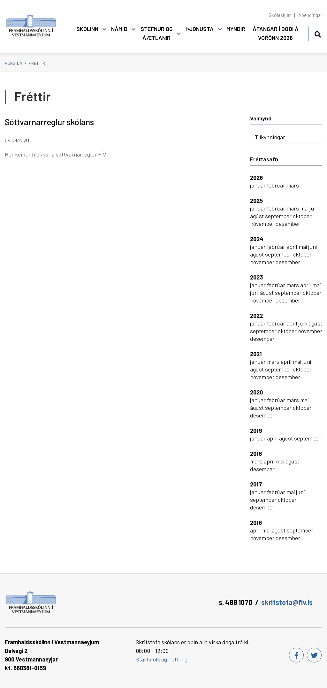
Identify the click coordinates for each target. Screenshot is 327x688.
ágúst (257, 215)
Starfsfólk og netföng (161, 659)
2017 (256, 484)
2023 (256, 277)
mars (292, 185)
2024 (256, 238)
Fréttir (37, 63)
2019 (256, 430)
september (279, 215)
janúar (258, 185)
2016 (256, 522)
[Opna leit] (317, 33)
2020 (256, 392)
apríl (292, 246)
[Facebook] (296, 655)
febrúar (276, 185)
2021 (256, 353)
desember (288, 223)
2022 (256, 315)
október (302, 215)
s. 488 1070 (235, 602)
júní (314, 208)
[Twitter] (314, 655)
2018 (256, 453)
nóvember (263, 223)
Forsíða (13, 63)
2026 (256, 177)
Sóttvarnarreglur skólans (49, 122)
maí (305, 208)
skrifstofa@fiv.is (287, 602)
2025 (256, 200)
